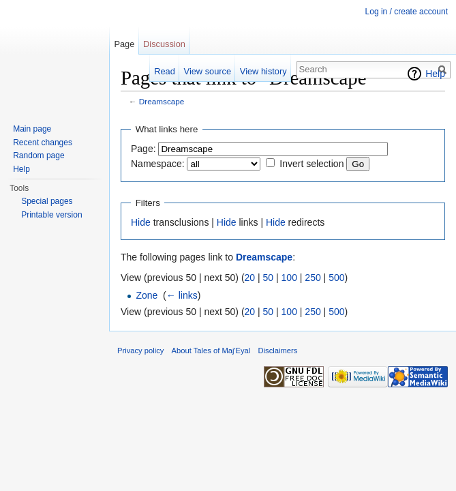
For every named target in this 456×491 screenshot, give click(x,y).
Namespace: (158, 163)
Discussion (164, 44)
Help (435, 73)
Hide (141, 222)
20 (250, 277)
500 (336, 277)
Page (124, 44)
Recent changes (42, 142)
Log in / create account (406, 11)
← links (182, 295)
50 (268, 277)
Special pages (46, 201)
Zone (146, 295)
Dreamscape (162, 101)
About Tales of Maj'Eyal (211, 350)
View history (263, 71)
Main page (32, 129)
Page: (143, 148)
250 (312, 277)
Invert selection (311, 163)
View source (207, 71)
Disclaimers (278, 350)
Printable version (51, 215)
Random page (38, 155)
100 (289, 277)
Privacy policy (140, 350)
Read (164, 71)
